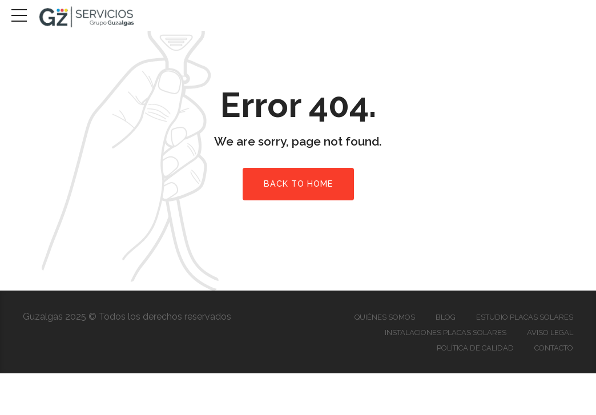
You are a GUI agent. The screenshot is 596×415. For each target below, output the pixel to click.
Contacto (553, 348)
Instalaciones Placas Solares (445, 332)
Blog (446, 317)
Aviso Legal (550, 332)
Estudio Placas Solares (524, 317)
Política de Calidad (475, 348)
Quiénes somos (385, 317)
